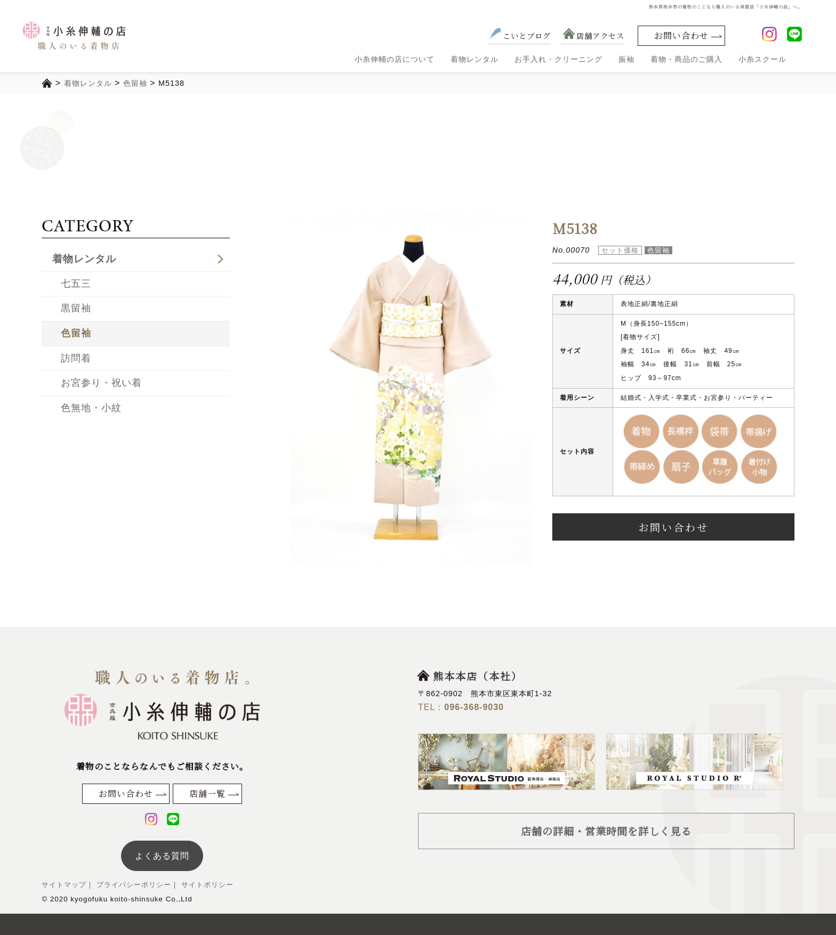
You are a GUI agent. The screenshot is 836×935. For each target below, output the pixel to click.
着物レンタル (475, 59)
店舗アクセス (592, 35)
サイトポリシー (206, 885)
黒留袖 (76, 308)
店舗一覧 (207, 793)
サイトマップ (64, 885)
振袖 (626, 59)
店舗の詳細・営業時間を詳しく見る (606, 831)
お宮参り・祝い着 (101, 382)
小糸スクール (762, 59)
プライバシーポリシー (132, 885)
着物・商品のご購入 (686, 59)
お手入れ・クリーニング (558, 59)
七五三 (76, 283)
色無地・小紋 (91, 407)
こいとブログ (519, 35)
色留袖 (76, 333)
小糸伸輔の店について (395, 59)
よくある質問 (162, 855)
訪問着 (76, 358)
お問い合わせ (681, 35)
